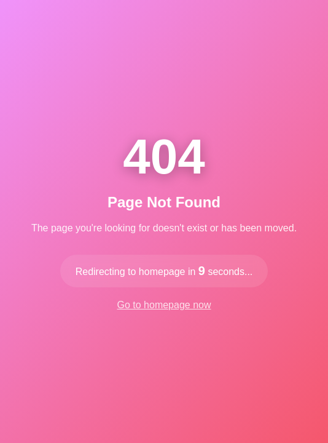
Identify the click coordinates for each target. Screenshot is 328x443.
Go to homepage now (164, 305)
